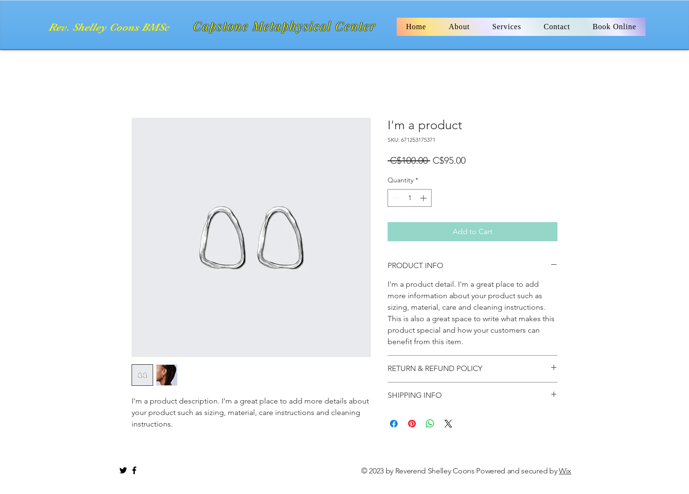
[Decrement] (395, 198)
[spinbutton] (409, 198)
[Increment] (424, 198)
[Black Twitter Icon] (123, 470)
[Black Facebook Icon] (134, 470)
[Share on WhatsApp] (430, 423)
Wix (565, 470)
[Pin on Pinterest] (412, 423)
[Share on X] (448, 423)
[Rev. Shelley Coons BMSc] (110, 27)
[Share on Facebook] (394, 423)
